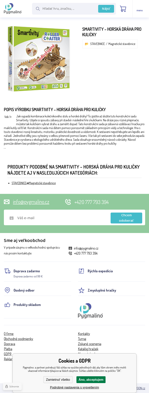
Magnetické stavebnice (121, 44)
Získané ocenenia (89, 344)
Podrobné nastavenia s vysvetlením (74, 387)
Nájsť (106, 8)
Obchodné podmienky (18, 339)
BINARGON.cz (137, 388)
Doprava (9, 344)
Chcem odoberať (126, 218)
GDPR (7, 354)
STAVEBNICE (97, 44)
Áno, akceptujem (91, 379)
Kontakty (84, 333)
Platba (8, 349)
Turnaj (82, 339)
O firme (9, 333)
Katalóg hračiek (88, 349)
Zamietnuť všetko (58, 379)
